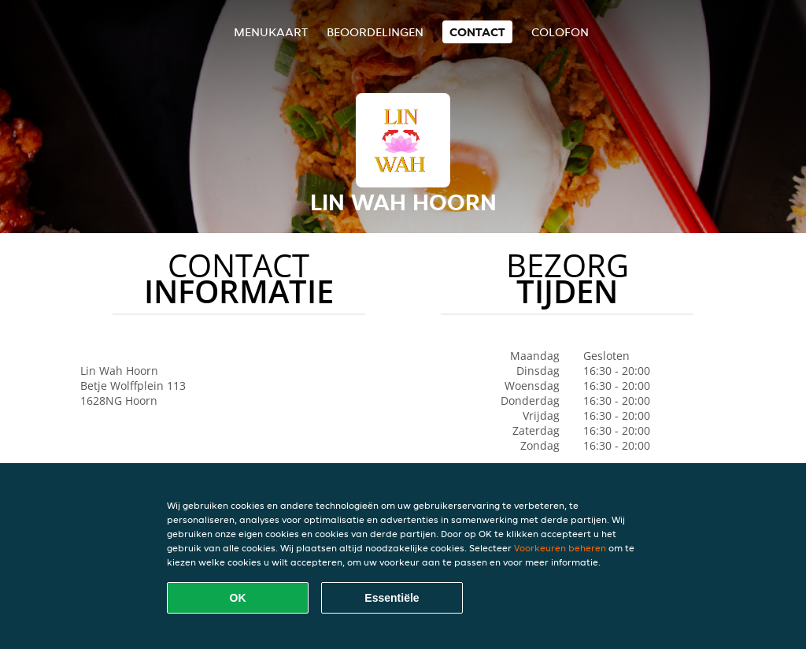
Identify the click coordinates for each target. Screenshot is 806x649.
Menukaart (271, 32)
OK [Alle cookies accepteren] (238, 598)
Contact (477, 32)
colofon (560, 32)
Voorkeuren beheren (560, 548)
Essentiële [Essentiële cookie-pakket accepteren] (391, 598)
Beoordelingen (375, 32)
